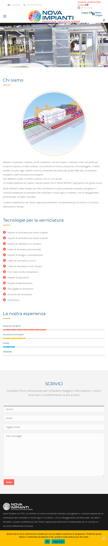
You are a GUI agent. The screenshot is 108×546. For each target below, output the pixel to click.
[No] (104, 538)
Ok (47, 542)
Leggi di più (58, 542)
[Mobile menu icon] (5, 16)
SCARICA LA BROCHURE (89, 2)
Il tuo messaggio (54, 454)
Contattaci (15, 5)
